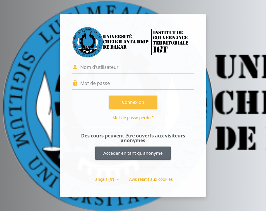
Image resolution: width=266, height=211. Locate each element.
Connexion (133, 102)
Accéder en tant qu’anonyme (133, 153)
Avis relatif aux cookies (151, 179)
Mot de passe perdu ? (133, 117)
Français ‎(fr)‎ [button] (103, 179)
